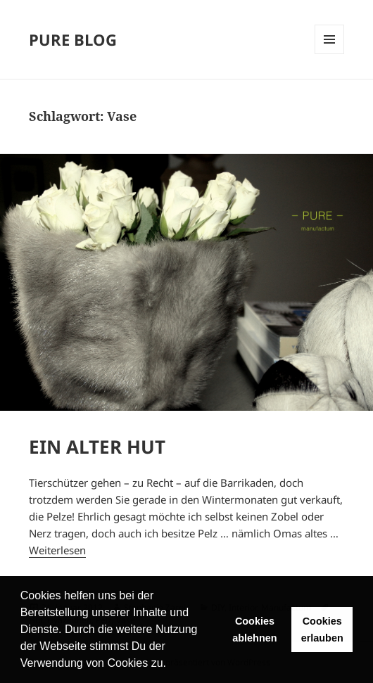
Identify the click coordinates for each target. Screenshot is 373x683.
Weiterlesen (57, 550)
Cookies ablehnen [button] (254, 629)
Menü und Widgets (329, 39)
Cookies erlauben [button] (322, 629)
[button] (171, 665)
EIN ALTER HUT (97, 446)
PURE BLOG (73, 39)
